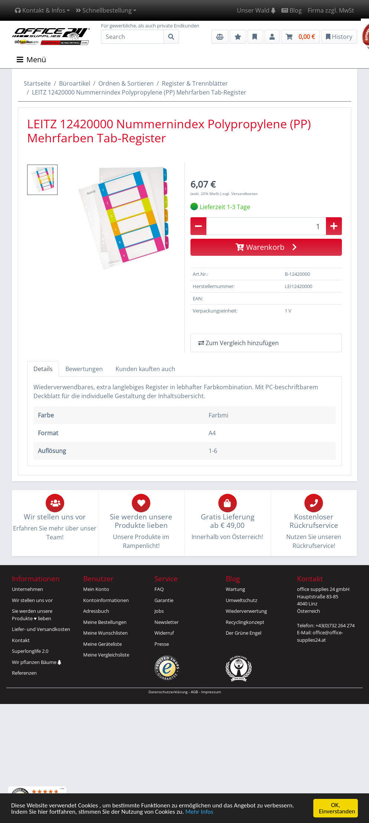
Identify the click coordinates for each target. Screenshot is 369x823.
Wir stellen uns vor (32, 600)
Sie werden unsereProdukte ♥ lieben (32, 615)
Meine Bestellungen (105, 622)
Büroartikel (74, 83)
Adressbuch (96, 611)
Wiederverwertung (246, 611)
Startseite (37, 83)
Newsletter (166, 622)
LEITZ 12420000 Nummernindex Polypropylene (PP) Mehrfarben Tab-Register (139, 92)
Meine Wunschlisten (105, 632)
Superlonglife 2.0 (30, 651)
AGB (194, 691)
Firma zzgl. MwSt (331, 10)
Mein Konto (96, 589)
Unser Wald (256, 10)
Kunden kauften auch (145, 369)
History (339, 37)
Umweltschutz (241, 600)
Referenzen (24, 673)
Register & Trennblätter (195, 83)
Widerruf (164, 632)
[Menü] (62, 790)
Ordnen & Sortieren (126, 83)
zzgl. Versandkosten (240, 193)
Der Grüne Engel (243, 632)
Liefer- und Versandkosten (41, 629)
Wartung (235, 589)
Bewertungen (84, 369)
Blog (291, 10)
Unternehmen (27, 589)
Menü (31, 59)
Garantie (163, 600)
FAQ (159, 589)
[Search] (132, 37)
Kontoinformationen (106, 600)
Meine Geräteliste (102, 644)
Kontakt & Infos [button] (40, 10)
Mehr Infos (199, 812)
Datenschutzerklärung (167, 691)
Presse (161, 644)
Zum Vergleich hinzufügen (238, 343)
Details (43, 369)
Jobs (159, 611)
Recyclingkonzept (245, 622)
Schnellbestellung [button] (104, 10)
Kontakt (21, 640)
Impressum (211, 691)
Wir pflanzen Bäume (36, 662)
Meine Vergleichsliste (106, 654)
